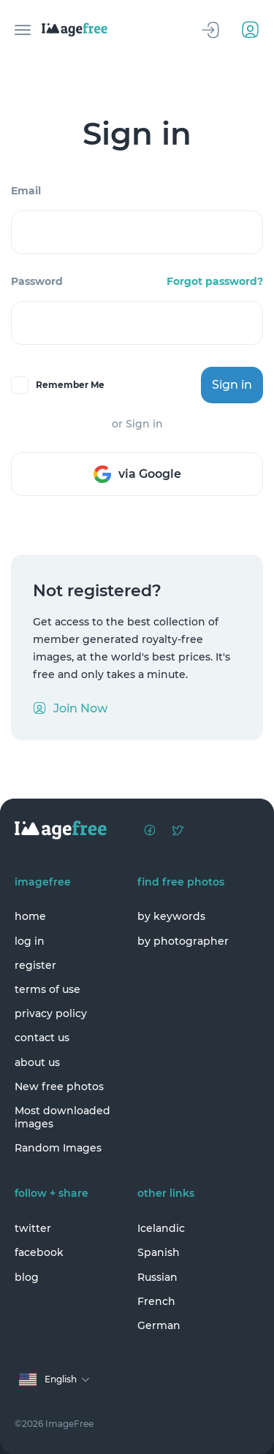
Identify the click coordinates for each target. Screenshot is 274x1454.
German (158, 1325)
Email (26, 191)
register (35, 965)
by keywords (171, 916)
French (156, 1301)
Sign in (232, 385)
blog (27, 1277)
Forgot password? (215, 281)
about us (37, 1062)
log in (30, 941)
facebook (39, 1252)
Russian (157, 1277)
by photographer (183, 941)
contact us (42, 1037)
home (30, 916)
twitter (33, 1228)
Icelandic (161, 1228)
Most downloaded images (62, 1117)
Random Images (58, 1147)
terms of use (47, 989)
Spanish (158, 1252)
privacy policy (51, 1013)
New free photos (59, 1086)
